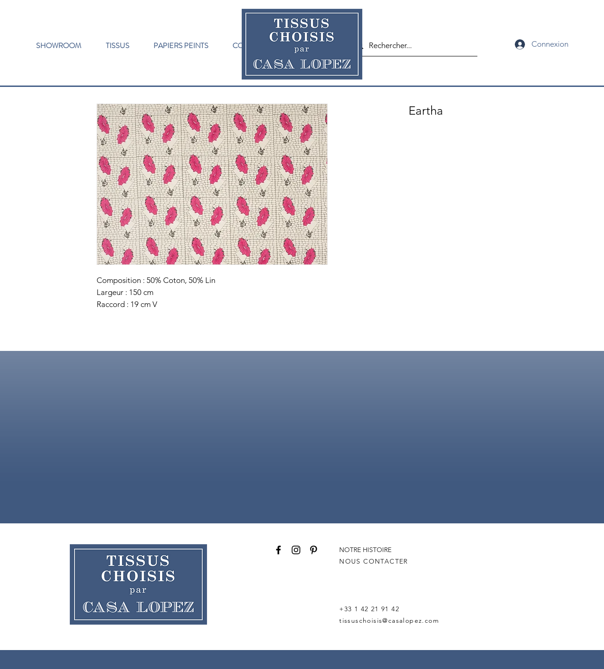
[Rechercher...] (413, 45)
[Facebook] (278, 550)
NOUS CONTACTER (373, 561)
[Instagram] (296, 550)
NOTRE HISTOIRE (365, 550)
